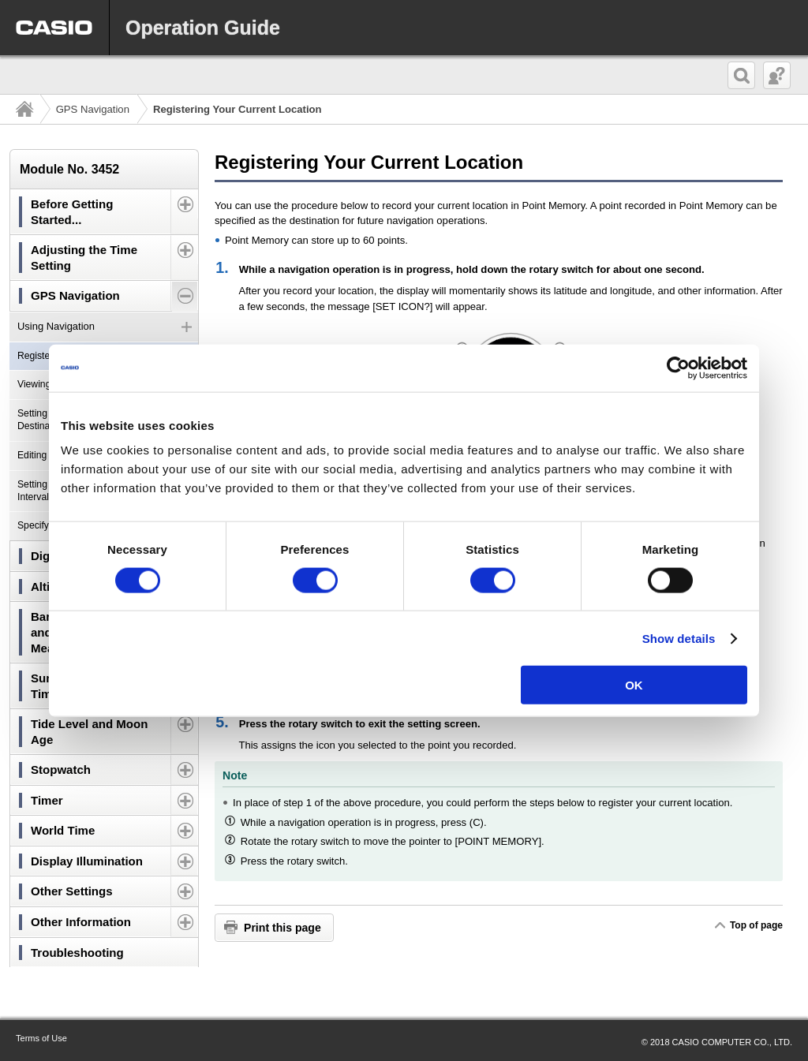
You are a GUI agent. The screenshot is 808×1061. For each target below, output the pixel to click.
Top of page (756, 925)
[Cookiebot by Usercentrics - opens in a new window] (678, 367)
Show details (679, 637)
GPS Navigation (92, 109)
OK (634, 685)
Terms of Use (41, 1038)
